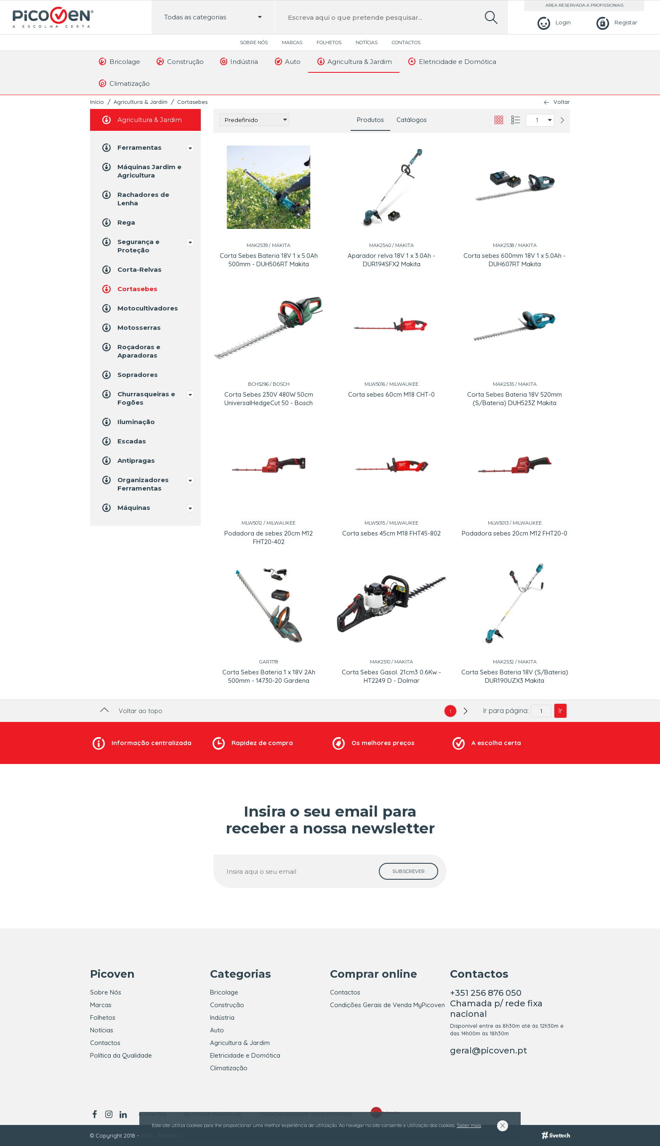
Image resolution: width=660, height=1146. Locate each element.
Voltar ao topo (130, 711)
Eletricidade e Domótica (451, 61)
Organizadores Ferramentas (135, 483)
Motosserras (131, 328)
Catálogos (412, 120)
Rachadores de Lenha (135, 198)
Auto (287, 61)
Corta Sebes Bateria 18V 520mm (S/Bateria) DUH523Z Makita (514, 398)
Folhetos (329, 42)
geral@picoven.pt (488, 1050)
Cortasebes (192, 101)
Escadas (123, 441)
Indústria (238, 61)
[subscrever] (408, 871)
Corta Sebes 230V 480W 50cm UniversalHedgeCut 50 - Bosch (268, 398)
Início (97, 101)
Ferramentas (131, 148)
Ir (560, 710)
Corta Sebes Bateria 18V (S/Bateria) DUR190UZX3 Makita (514, 676)
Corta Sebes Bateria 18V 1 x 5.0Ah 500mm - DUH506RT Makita (269, 260)
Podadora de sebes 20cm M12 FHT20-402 (268, 537)
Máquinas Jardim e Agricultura (141, 170)
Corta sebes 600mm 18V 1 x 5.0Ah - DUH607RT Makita (514, 260)
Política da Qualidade (121, 1055)
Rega (118, 223)
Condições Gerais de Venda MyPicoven (387, 1005)
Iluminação (128, 422)
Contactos (406, 42)
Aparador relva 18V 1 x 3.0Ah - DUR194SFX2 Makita (391, 260)
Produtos (370, 120)
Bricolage (119, 61)
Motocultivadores (139, 308)
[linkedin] (123, 1114)
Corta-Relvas (131, 270)
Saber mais (469, 1125)
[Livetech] (556, 1135)
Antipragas (128, 461)
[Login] (553, 22)
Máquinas (125, 508)
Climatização (124, 83)
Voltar (562, 102)
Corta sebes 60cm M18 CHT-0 (391, 394)
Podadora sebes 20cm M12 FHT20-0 (514, 533)
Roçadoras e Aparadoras (130, 350)
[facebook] (95, 1114)
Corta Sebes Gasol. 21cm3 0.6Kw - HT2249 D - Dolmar (391, 676)
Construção (179, 61)
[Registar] (615, 22)
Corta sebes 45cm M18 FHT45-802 (391, 533)
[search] (491, 17)
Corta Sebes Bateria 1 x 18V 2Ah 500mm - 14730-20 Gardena (268, 676)
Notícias (367, 42)
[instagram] (108, 1114)
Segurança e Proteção (130, 245)
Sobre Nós (254, 42)
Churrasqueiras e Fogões (138, 397)
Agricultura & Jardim (354, 61)
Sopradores (129, 375)
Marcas (292, 42)
